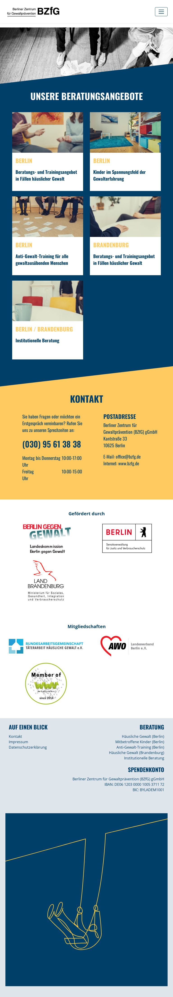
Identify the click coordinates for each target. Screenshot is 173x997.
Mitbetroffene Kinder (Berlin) (139, 741)
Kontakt (15, 736)
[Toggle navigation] (161, 11)
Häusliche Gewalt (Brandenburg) (136, 752)
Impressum (18, 741)
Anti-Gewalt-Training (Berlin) (140, 747)
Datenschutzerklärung (28, 747)
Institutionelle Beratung (144, 758)
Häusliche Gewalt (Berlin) (143, 736)
